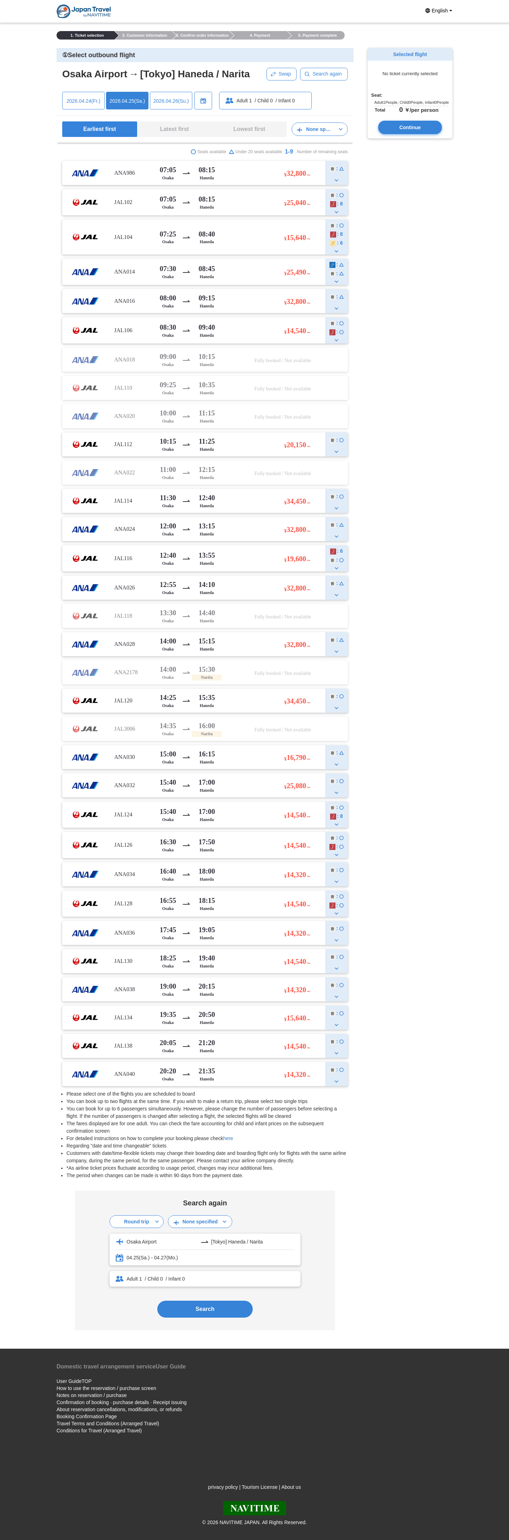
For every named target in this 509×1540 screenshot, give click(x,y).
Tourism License (259, 1487)
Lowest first (249, 129)
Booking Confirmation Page (87, 1416)
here (228, 1138)
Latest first (174, 129)
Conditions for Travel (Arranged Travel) (99, 1430)
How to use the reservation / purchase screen (106, 1388)
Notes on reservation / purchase (92, 1395)
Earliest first (99, 129)
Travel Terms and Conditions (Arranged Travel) (108, 1423)
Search (204, 1309)
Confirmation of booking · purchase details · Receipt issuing (122, 1402)
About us (291, 1487)
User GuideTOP (74, 1381)
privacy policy (223, 1487)
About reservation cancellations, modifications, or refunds (119, 1409)
